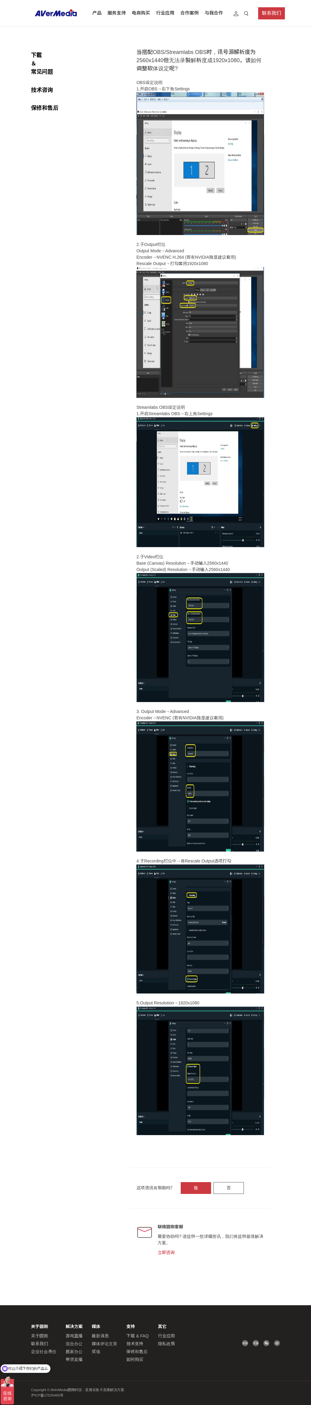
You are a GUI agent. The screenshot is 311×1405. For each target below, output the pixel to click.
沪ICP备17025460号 (47, 1395)
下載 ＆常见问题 (51, 55)
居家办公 (74, 1351)
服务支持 (117, 12)
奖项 (96, 1351)
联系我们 (271, 13)
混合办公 (74, 1343)
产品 (96, 12)
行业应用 (165, 12)
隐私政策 (166, 1343)
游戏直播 (74, 1335)
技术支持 (134, 1343)
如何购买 (134, 1359)
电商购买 (141, 12)
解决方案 (74, 1326)
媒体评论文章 (104, 1343)
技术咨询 (42, 73)
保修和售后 (44, 91)
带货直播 (74, 1359)
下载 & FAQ (137, 1335)
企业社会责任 (43, 1351)
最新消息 (100, 1335)
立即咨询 (166, 1252)
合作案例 (189, 12)
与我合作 (214, 12)
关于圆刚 (39, 1335)
